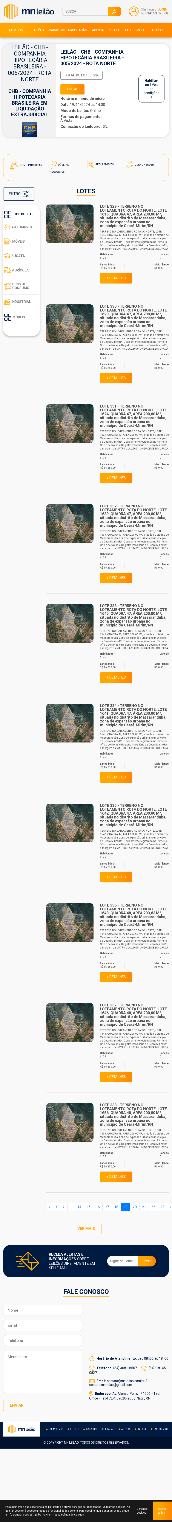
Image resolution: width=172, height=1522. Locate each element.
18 (116, 1208)
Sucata (14, 256)
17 (107, 1208)
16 (98, 1208)
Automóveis (19, 227)
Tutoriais (156, 30)
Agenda (98, 30)
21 (144, 1208)
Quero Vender (140, 164)
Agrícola (16, 271)
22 (153, 1208)
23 (162, 1208)
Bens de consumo (17, 286)
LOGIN (162, 10)
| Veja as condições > (151, 89)
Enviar (147, 1262)
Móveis (14, 317)
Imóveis (14, 242)
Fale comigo (134, 30)
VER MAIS (86, 1229)
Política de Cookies (72, 1514)
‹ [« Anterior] (49, 1208)
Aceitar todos (162, 1510)
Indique (114, 30)
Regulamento (100, 164)
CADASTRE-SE (157, 13)
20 (135, 1208)
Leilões (38, 30)
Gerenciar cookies (142, 1510)
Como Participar (26, 165)
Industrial (17, 302)
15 (89, 1208)
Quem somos (18, 30)
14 (79, 1208)
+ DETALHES (116, 278)
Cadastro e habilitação (68, 30)
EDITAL (72, 89)
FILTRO (19, 194)
